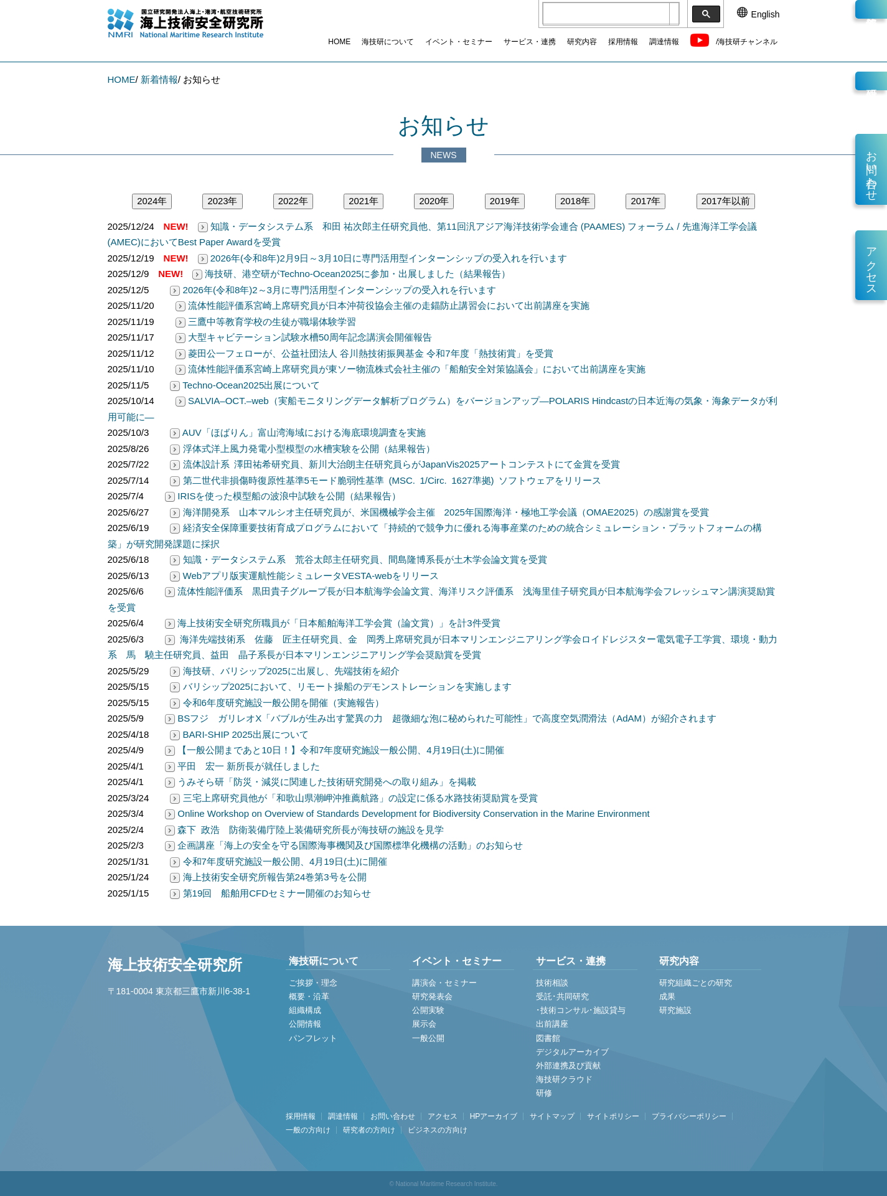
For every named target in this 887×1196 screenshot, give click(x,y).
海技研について (388, 41)
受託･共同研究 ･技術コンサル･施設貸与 (581, 1003)
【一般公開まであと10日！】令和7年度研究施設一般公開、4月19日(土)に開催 (334, 750)
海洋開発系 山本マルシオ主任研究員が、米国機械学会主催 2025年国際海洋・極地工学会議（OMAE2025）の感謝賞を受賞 (439, 512)
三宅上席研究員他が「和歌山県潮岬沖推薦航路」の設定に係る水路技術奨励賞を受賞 (353, 798)
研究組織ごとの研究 (695, 982)
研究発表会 (432, 996)
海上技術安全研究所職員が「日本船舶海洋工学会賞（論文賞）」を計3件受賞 (332, 623)
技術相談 (552, 982)
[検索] (606, 14)
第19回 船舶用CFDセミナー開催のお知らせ (270, 893)
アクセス (871, 265)
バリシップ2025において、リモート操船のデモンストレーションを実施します (341, 686)
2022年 (293, 201)
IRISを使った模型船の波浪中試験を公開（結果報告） (283, 496)
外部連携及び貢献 (568, 1065)
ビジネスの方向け (437, 1130)
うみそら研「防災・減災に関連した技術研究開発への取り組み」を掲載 (320, 781)
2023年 (222, 201)
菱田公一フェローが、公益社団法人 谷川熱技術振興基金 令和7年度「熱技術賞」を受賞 (364, 353)
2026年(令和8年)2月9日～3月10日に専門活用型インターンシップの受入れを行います (383, 258)
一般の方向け (308, 1130)
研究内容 (582, 41)
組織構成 (305, 1010)
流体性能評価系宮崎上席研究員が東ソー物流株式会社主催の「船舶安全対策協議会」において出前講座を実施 (410, 369)
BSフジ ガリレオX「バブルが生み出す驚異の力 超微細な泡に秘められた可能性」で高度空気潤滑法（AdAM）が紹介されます (440, 718)
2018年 (575, 201)
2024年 (152, 201)
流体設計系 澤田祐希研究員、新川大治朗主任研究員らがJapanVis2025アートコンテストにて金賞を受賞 (394, 464)
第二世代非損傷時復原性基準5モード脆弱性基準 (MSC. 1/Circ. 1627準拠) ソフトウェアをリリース (385, 480)
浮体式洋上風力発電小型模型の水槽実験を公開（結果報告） (302, 448)
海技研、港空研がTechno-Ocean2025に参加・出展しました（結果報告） (351, 273)
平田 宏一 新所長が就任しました (242, 766)
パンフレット (313, 1038)
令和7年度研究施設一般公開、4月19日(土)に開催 (278, 861)
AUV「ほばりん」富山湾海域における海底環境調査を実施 (297, 432)
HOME (339, 41)
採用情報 (623, 41)
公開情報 (305, 1024)
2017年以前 (726, 201)
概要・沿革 (309, 996)
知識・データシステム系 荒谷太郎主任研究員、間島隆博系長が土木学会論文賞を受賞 (358, 559)
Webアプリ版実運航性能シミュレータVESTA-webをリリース (304, 575)
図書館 (548, 1038)
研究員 (871, 81)
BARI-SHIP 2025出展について (239, 734)
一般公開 (428, 1038)
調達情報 (664, 41)
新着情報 (871, 9)
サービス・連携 (530, 41)
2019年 (505, 201)
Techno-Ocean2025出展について (245, 385)
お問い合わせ (871, 169)
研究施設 (675, 1010)
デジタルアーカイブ (572, 1052)
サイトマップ (552, 1116)
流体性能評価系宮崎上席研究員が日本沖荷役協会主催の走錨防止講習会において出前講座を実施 (382, 305)
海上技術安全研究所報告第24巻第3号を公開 (268, 877)
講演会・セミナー (444, 982)
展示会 (424, 1024)
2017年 (645, 201)
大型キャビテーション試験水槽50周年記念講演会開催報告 (304, 337)
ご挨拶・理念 (313, 982)
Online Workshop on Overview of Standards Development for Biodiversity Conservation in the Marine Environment (407, 813)
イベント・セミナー (458, 41)
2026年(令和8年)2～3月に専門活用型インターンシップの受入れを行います (333, 290)
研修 (544, 1093)
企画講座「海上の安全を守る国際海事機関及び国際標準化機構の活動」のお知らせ (344, 845)
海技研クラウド (564, 1079)
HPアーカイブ (494, 1116)
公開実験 (428, 1010)
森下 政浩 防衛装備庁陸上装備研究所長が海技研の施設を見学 (304, 829)
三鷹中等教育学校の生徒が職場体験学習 (266, 321)
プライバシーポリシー (689, 1116)
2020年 (434, 201)
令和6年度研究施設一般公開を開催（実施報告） (277, 702)
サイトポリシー (613, 1116)
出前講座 (552, 1024)
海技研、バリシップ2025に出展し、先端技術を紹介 (285, 671)
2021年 (363, 201)
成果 (667, 996)
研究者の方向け (369, 1130)
